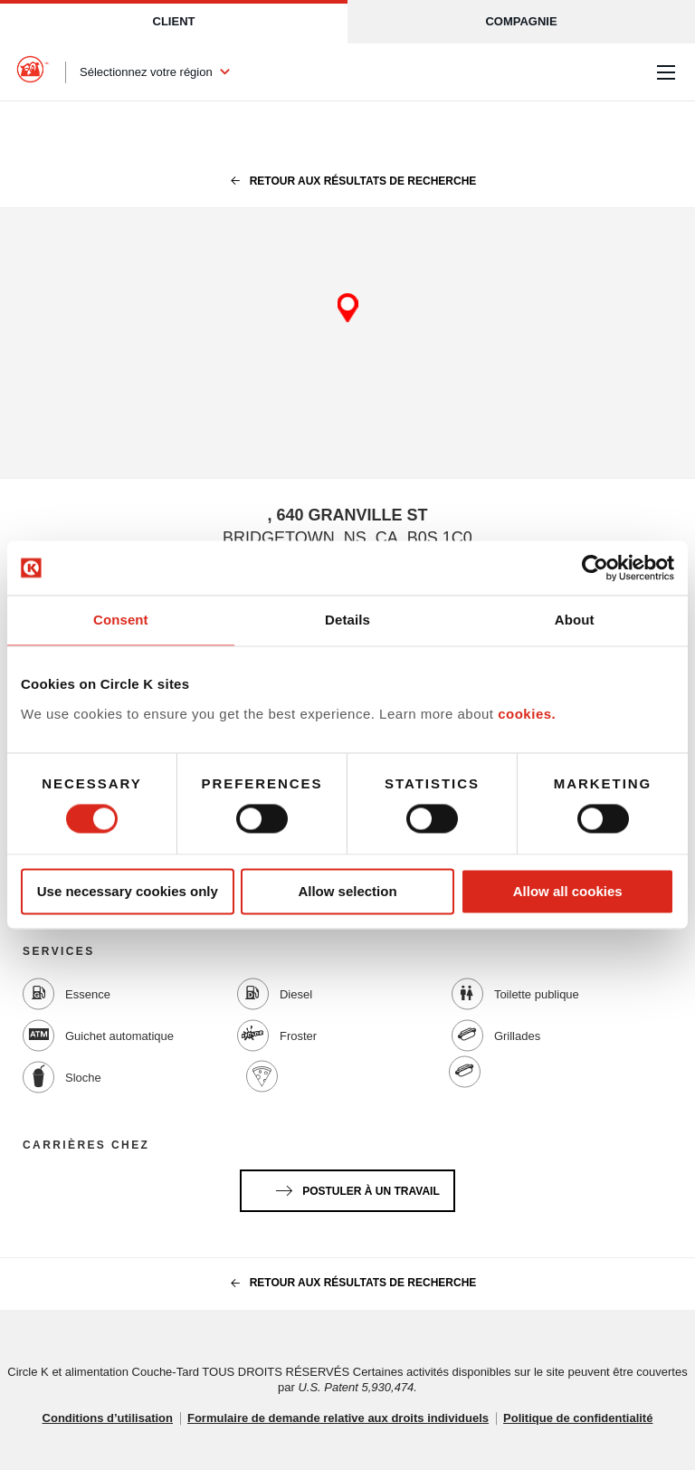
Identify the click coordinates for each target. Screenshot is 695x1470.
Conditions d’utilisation (108, 1418)
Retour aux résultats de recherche (348, 181)
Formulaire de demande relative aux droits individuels (338, 1418)
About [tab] (575, 619)
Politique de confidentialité (577, 1418)
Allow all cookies (568, 891)
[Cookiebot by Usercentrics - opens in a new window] (595, 567)
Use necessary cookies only (127, 891)
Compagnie (521, 21)
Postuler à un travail (354, 1187)
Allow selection (347, 891)
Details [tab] (347, 619)
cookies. (527, 713)
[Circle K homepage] (32, 72)
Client (174, 21)
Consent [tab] (120, 619)
